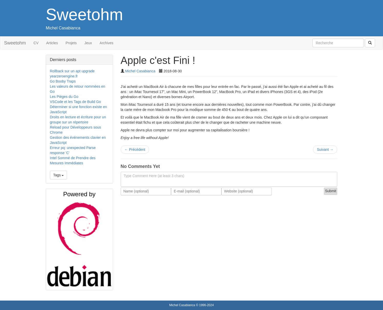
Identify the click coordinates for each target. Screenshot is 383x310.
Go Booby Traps (63, 81)
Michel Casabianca (63, 28)
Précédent (135, 149)
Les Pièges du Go (64, 97)
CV (35, 43)
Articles (52, 43)
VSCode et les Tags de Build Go (75, 102)
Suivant (325, 149)
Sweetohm (84, 14)
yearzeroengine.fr (64, 76)
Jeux (88, 43)
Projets (71, 43)
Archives (107, 43)
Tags (58, 175)
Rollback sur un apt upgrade (72, 71)
